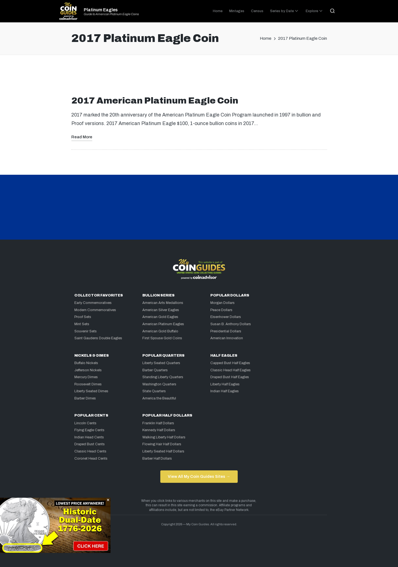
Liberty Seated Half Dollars (163, 451)
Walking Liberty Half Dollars (163, 437)
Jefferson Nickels (88, 370)
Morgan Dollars (222, 303)
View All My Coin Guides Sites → (199, 476)
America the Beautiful (159, 398)
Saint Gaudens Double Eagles (98, 338)
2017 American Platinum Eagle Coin (154, 100)
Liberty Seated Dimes (91, 391)
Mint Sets (81, 324)
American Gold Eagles (160, 317)
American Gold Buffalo (160, 331)
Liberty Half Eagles (225, 384)
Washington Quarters (159, 384)
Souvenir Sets (85, 331)
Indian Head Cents (89, 437)
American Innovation (226, 338)
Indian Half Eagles (224, 391)
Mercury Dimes (86, 377)
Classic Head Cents (90, 451)
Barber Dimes (85, 398)
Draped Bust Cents (89, 444)
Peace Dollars (221, 310)
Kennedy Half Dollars (158, 430)
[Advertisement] (199, 77)
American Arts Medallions (162, 303)
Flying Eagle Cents (89, 430)
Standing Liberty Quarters (162, 377)
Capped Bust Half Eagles (230, 363)
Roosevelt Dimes (88, 384)
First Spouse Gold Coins (162, 338)
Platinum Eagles (101, 10)
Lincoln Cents (85, 423)
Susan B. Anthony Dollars (230, 324)
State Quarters (154, 391)
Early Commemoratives (93, 303)
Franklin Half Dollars (158, 423)
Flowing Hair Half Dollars (161, 444)
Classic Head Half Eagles (230, 370)
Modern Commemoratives (95, 310)
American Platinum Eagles (163, 324)
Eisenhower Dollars (225, 317)
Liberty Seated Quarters (161, 363)
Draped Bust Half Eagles (229, 377)
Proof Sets (82, 317)
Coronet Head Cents (91, 458)
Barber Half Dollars (157, 458)
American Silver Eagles (160, 310)
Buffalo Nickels (86, 363)
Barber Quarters (155, 370)
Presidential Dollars (225, 331)
